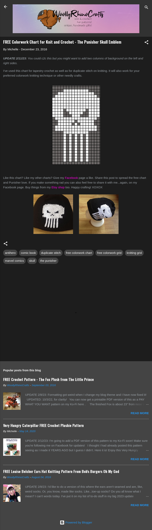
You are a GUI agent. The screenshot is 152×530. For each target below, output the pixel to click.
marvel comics (14, 260)
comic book (28, 252)
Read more (140, 413)
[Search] (146, 8)
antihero (10, 252)
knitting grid (134, 252)
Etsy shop (58, 187)
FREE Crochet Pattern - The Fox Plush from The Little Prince (48, 379)
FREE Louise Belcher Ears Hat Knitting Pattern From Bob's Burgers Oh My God (61, 471)
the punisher (48, 260)
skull (32, 260)
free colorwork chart (79, 252)
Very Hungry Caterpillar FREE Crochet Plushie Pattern (43, 425)
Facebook (71, 177)
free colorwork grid (109, 252)
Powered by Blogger (76, 522)
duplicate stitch (51, 252)
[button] (146, 43)
